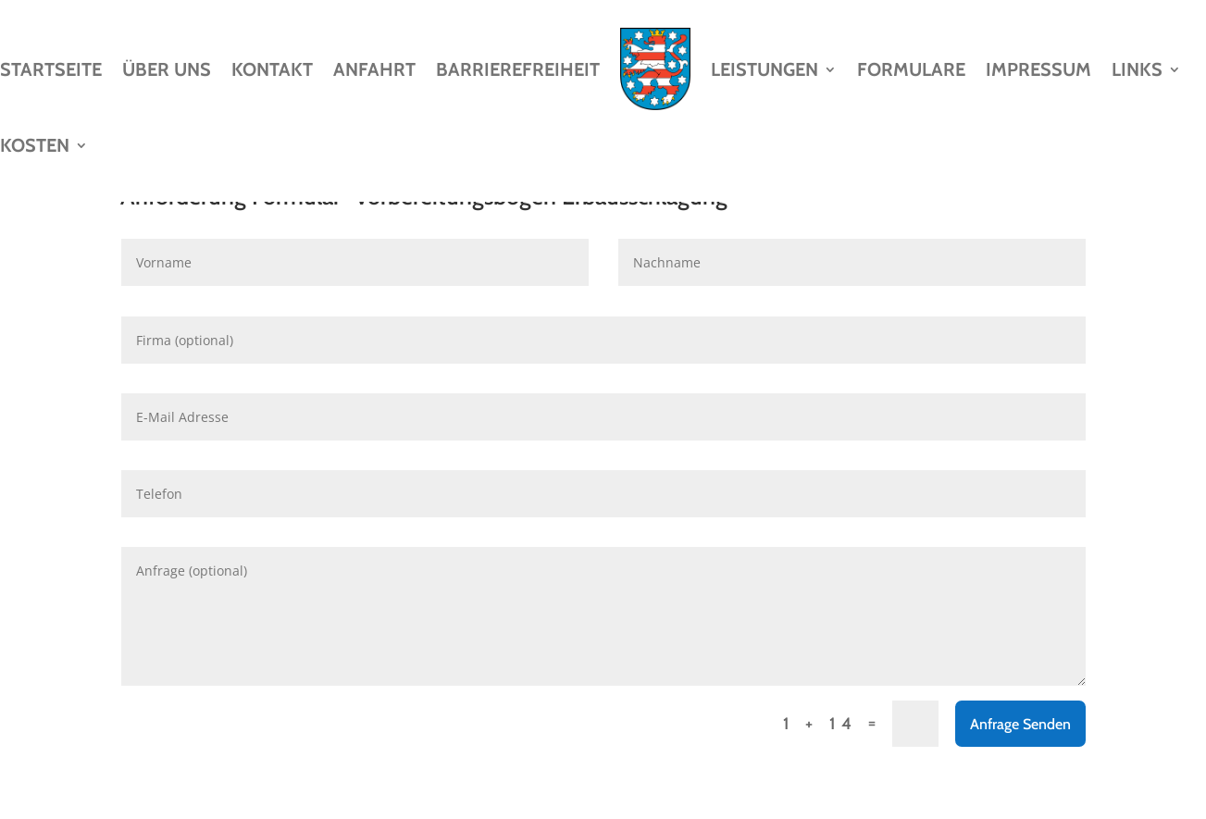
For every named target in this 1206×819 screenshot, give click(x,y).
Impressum (1038, 69)
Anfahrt (374, 69)
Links (1137, 69)
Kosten (34, 145)
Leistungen (764, 69)
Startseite (51, 69)
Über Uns (166, 69)
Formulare (911, 69)
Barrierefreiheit (518, 69)
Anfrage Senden (1020, 724)
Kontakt (272, 69)
